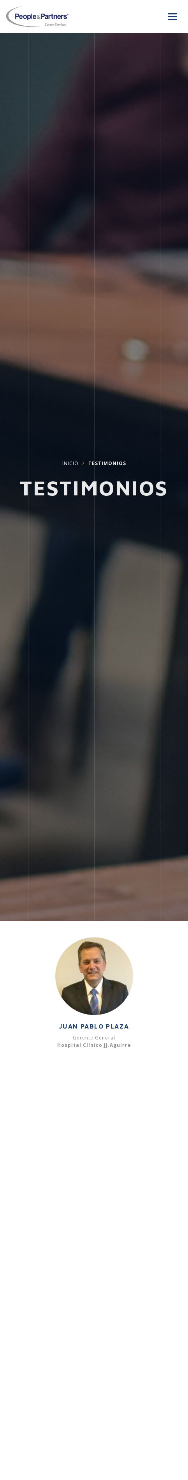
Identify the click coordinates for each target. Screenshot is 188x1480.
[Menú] (172, 16)
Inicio (70, 464)
